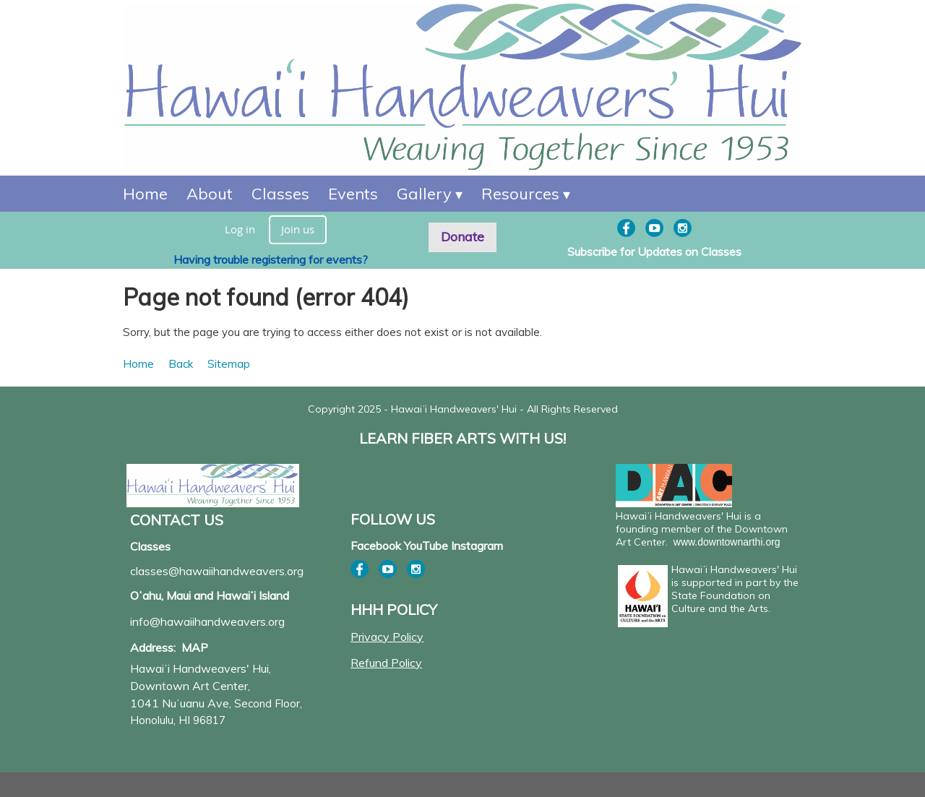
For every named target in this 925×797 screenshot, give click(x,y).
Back (180, 364)
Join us (297, 229)
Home (138, 364)
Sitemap (228, 364)
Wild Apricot (682, 780)
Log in (240, 229)
